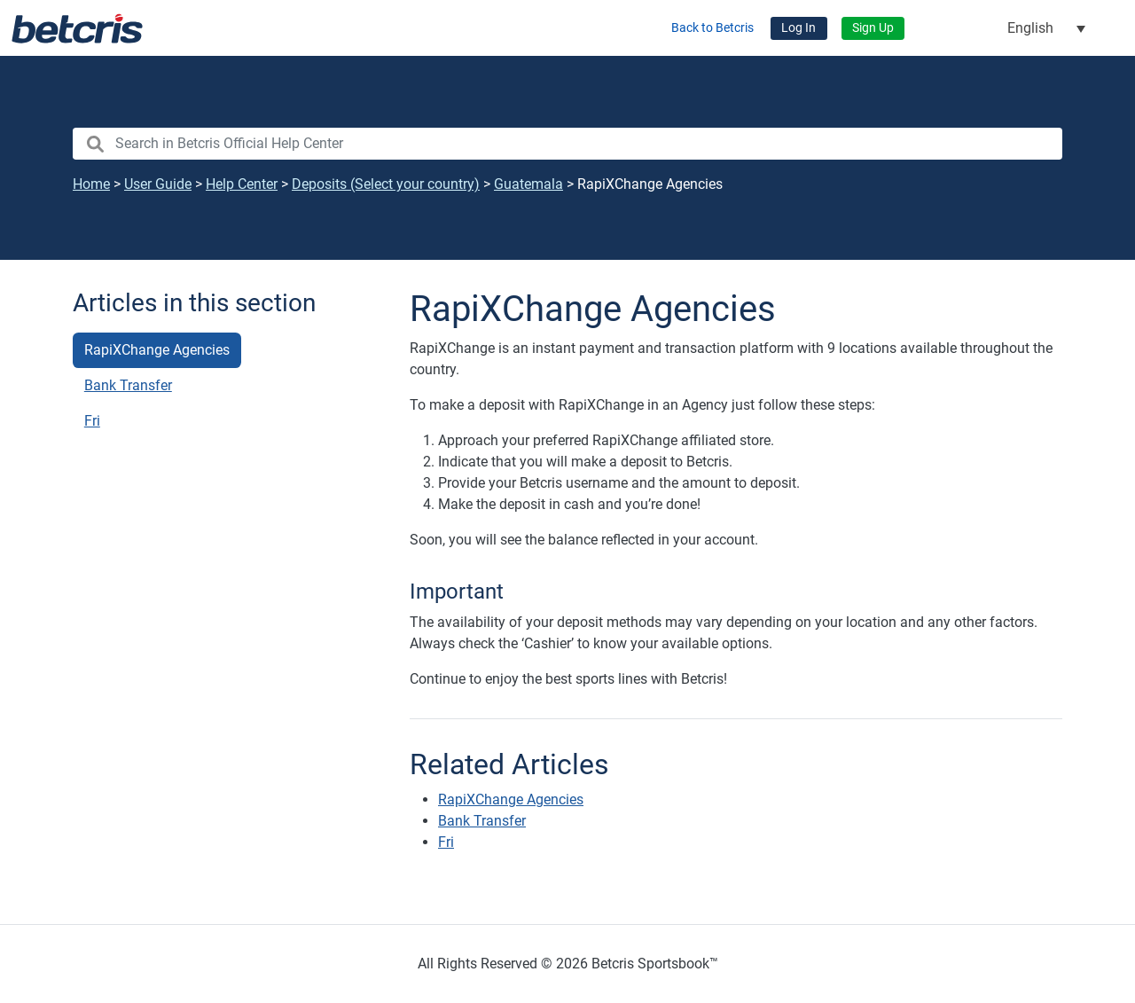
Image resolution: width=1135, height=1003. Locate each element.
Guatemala (528, 184)
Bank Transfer (128, 385)
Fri (92, 420)
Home (91, 184)
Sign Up (873, 27)
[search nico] (567, 144)
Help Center (242, 184)
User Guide (158, 184)
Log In (798, 27)
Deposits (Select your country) (386, 184)
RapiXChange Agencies (157, 349)
